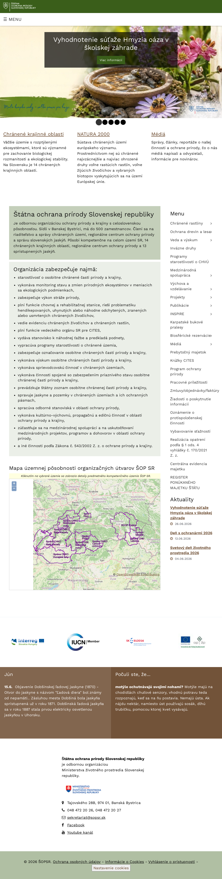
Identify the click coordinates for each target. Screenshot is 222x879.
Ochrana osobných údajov (77, 861)
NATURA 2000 (93, 134)
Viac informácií (111, 60)
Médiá (158, 134)
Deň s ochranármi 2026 (191, 533)
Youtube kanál (80, 832)
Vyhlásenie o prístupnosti (171, 861)
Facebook (76, 825)
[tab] (99, 122)
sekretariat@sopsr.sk (86, 817)
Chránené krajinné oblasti (33, 134)
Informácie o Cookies (124, 861)
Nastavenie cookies (111, 868)
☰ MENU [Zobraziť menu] (12, 19)
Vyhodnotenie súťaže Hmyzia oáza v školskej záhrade (191, 512)
